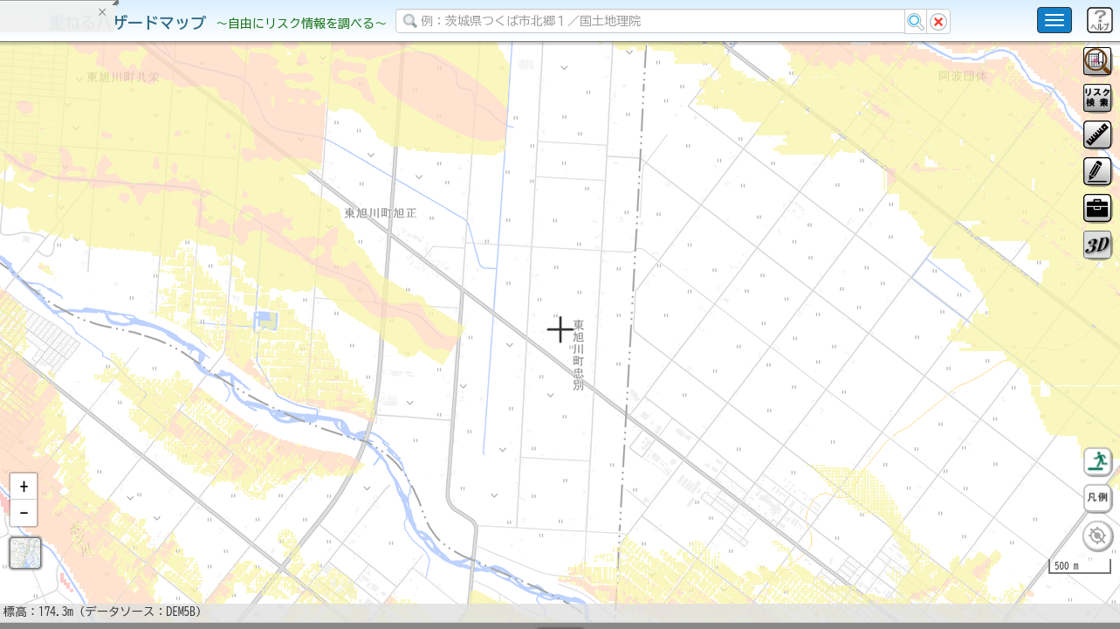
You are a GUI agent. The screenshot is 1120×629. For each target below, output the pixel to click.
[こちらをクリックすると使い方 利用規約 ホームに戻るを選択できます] (1054, 20)
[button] (23, 532)
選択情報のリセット (184, 344)
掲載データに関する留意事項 (95, 297)
